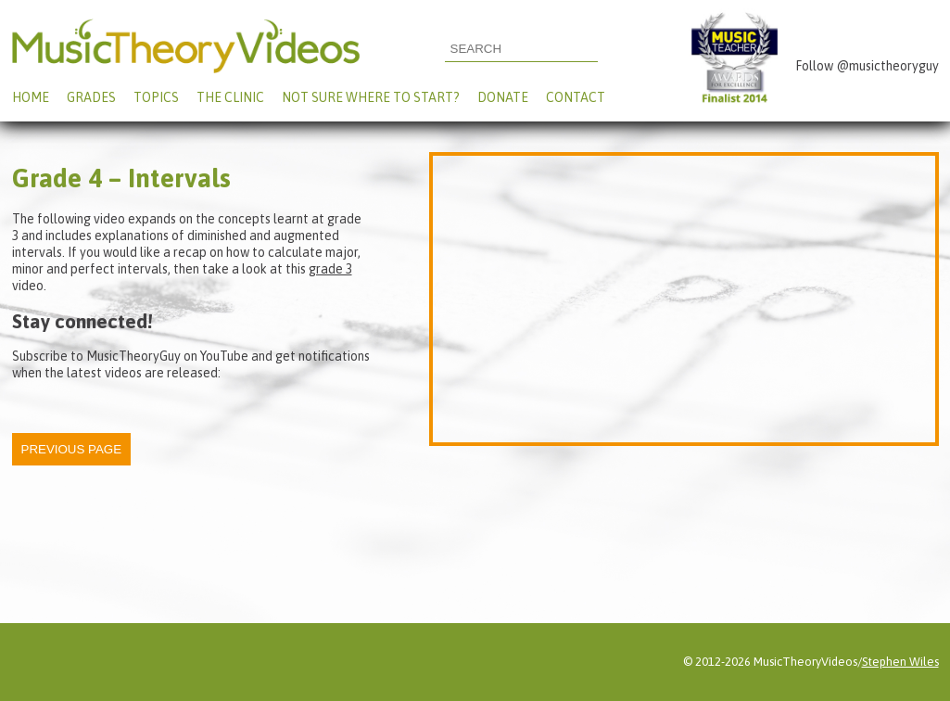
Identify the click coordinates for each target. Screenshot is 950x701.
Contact (575, 97)
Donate (502, 97)
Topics (156, 97)
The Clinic (230, 97)
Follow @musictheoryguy (867, 65)
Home (30, 97)
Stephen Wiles (900, 662)
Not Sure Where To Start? (371, 97)
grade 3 (330, 268)
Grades (91, 97)
